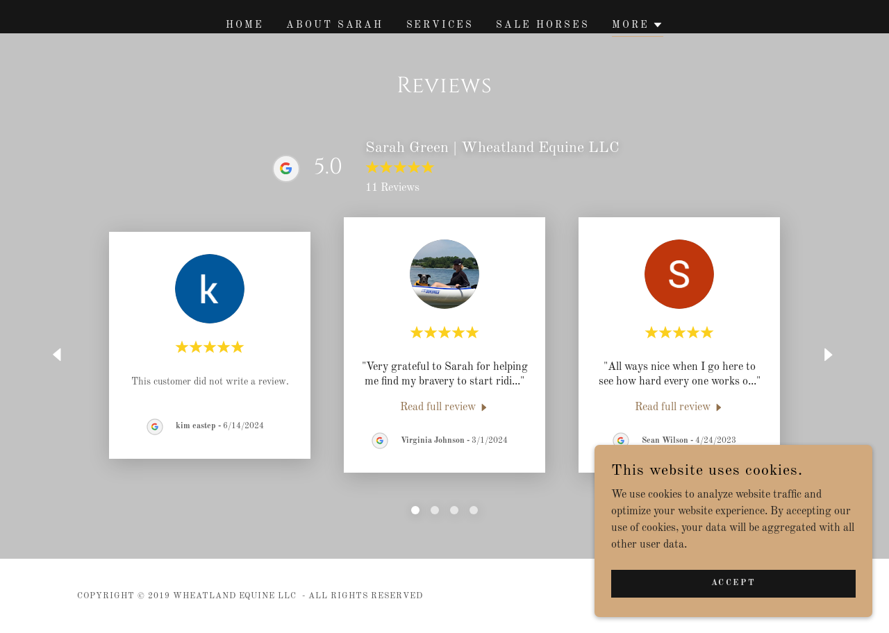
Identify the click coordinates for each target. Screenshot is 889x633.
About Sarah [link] (335, 25)
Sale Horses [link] (543, 25)
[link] (445, 407)
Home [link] (245, 25)
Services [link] (440, 25)
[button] (637, 27)
